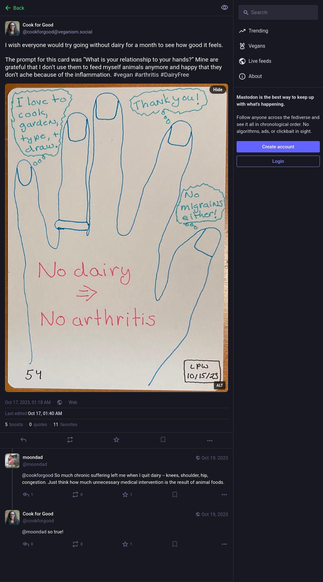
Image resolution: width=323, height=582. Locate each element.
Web (73, 402)
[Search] (278, 12)
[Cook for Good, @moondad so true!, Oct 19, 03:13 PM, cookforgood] (116, 530)
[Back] (108, 8)
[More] (210, 440)
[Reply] (23, 439)
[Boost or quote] (70, 439)
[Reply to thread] (28, 494)
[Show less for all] (224, 7)
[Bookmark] (163, 439)
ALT (219, 385)
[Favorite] (116, 439)
